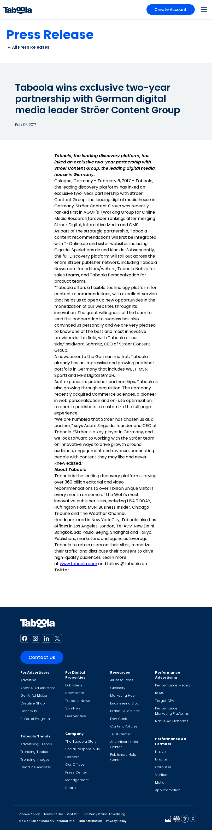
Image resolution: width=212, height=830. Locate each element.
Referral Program (35, 718)
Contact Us (41, 657)
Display (161, 759)
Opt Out (73, 814)
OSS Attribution (90, 821)
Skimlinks (72, 708)
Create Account (171, 9)
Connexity (28, 710)
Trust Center (120, 734)
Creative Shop (32, 703)
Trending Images (35, 759)
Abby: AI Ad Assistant (37, 687)
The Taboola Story (81, 741)
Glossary (117, 687)
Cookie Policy (29, 814)
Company (74, 733)
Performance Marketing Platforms (172, 711)
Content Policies (124, 726)
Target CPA (164, 700)
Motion (161, 782)
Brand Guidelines (125, 710)
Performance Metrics (173, 685)
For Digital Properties (75, 675)
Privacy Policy (116, 821)
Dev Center (120, 718)
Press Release (50, 34)
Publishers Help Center (123, 757)
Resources (120, 672)
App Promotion (167, 790)
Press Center (76, 772)
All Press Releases (28, 47)
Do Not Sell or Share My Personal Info (47, 821)
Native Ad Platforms (171, 721)
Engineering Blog (124, 703)
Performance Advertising (167, 675)
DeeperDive (75, 716)
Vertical (161, 774)
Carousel (163, 767)
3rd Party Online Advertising (104, 814)
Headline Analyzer (35, 767)
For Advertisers (34, 672)
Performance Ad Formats (170, 741)
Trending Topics (34, 751)
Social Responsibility (82, 749)
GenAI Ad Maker (34, 695)
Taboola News (77, 700)
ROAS (159, 692)
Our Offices (75, 764)
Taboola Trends (35, 736)
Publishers (74, 685)
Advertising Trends (36, 744)
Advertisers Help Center (124, 744)
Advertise (28, 680)
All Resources (121, 680)
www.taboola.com (78, 564)
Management (77, 779)
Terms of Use (53, 814)
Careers (72, 756)
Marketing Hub (122, 695)
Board (70, 787)
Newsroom (74, 692)
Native (160, 751)
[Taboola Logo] (17, 10)
